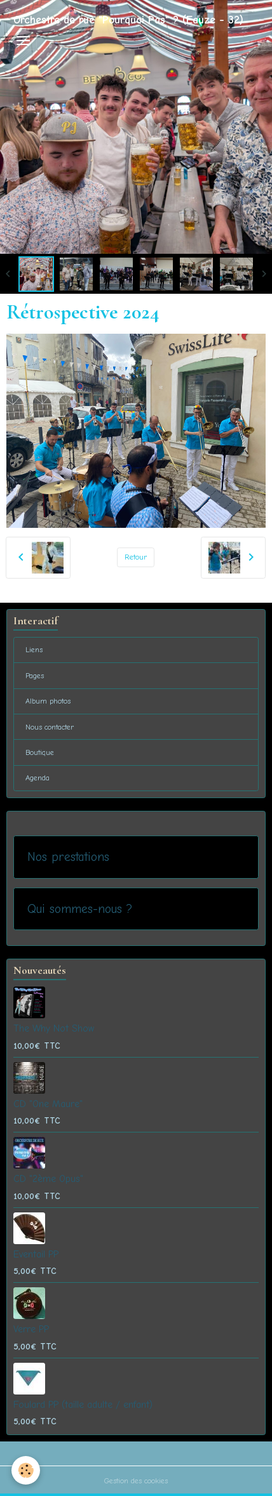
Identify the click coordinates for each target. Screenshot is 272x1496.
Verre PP (31, 1329)
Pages (34, 675)
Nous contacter (49, 727)
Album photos (48, 701)
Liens (34, 649)
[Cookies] (25, 1470)
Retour (136, 557)
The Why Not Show (53, 1028)
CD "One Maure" (48, 1104)
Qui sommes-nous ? (79, 909)
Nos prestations (68, 857)
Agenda (37, 777)
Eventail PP (35, 1254)
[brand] (128, 20)
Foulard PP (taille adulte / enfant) (83, 1404)
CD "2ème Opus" (48, 1178)
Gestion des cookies (136, 1480)
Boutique (39, 752)
